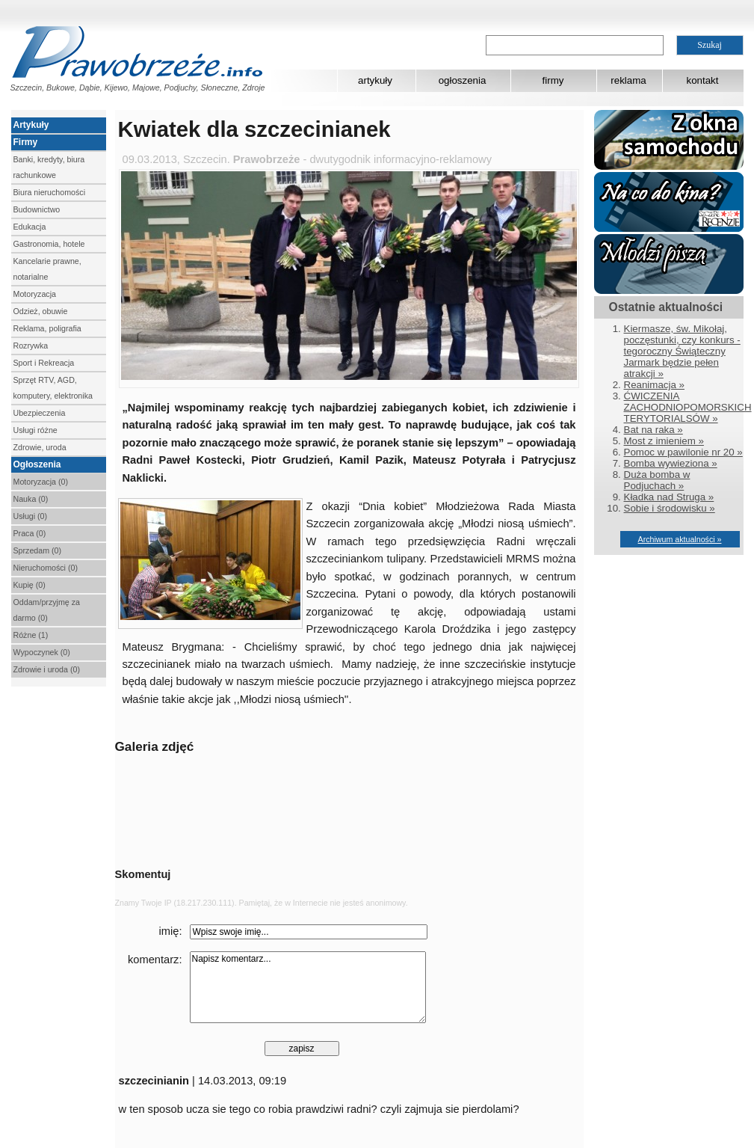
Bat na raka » (653, 429)
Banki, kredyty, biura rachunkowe (49, 167)
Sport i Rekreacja (44, 362)
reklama (628, 80)
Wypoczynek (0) (41, 652)
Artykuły (31, 125)
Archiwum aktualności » (680, 539)
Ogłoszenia (37, 464)
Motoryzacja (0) (40, 481)
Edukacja (29, 226)
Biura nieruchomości (49, 192)
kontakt (703, 80)
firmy (553, 80)
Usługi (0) (30, 516)
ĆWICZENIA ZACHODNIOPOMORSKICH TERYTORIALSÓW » (688, 407)
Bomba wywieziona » (670, 463)
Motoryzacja (34, 293)
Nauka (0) (31, 498)
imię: (170, 931)
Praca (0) (29, 533)
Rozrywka (31, 345)
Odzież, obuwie (40, 311)
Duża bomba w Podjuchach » (657, 480)
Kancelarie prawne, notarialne (47, 269)
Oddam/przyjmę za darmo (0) (46, 610)
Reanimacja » (654, 384)
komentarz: (155, 960)
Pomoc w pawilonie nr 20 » (683, 452)
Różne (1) (31, 634)
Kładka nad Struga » (669, 497)
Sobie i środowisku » (669, 508)
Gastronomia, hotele (49, 243)
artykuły (375, 80)
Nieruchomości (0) (45, 567)
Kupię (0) (29, 584)
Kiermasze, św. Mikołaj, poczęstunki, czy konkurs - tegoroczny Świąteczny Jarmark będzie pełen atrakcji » (682, 351)
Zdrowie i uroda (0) (46, 669)
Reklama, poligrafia (47, 328)
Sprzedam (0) (37, 550)
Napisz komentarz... (308, 987)
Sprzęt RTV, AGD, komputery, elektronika (53, 387)
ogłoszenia (462, 80)
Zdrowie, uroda (40, 447)
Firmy (25, 142)
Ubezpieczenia (39, 412)
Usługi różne (35, 430)
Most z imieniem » (664, 440)
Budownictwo (37, 209)
